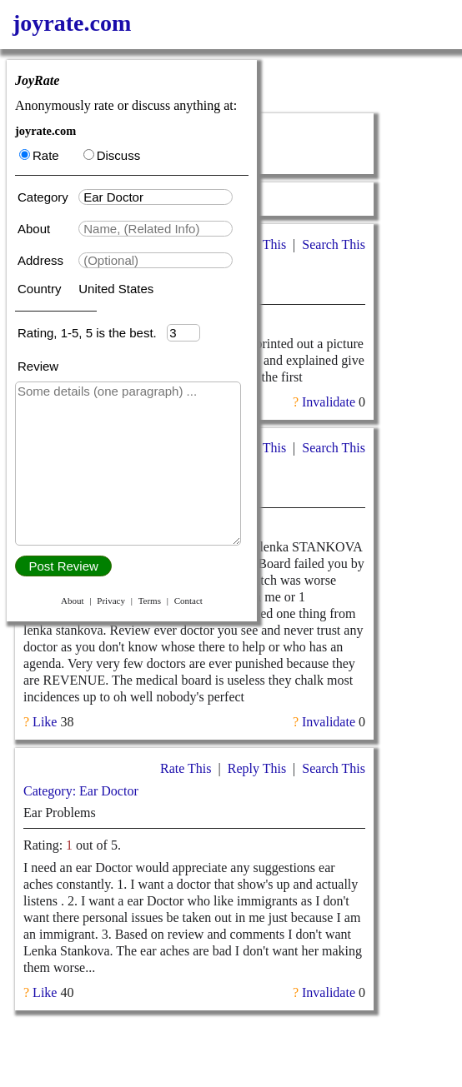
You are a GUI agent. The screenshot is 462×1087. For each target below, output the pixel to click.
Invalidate (328, 402)
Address (42, 260)
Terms (149, 601)
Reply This (257, 768)
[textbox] (155, 197)
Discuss (112, 155)
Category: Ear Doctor (80, 791)
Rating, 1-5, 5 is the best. (92, 333)
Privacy (111, 601)
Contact (188, 601)
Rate (39, 155)
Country (41, 289)
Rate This (185, 768)
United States (115, 289)
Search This (333, 244)
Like (45, 722)
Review (38, 366)
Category (46, 197)
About (35, 229)
